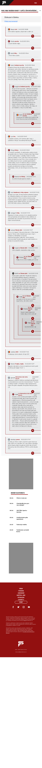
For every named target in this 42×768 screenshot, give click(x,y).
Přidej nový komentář (11, 21)
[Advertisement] (21, 474)
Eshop (21, 602)
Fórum (21, 589)
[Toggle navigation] (37, 2)
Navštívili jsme (21, 595)
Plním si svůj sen (22, 498)
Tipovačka (21, 591)
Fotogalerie (21, 598)
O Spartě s (21, 600)
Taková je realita (21, 524)
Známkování (21, 593)
